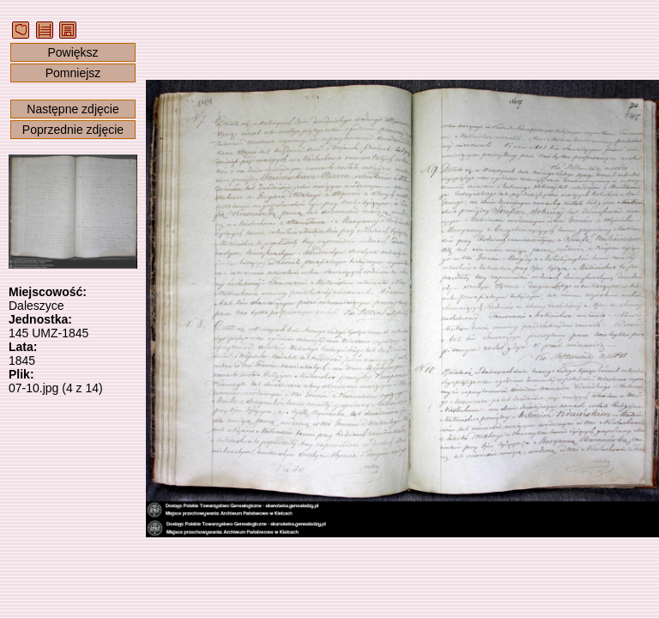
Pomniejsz (73, 73)
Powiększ (72, 52)
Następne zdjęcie (72, 109)
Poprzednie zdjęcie (73, 129)
